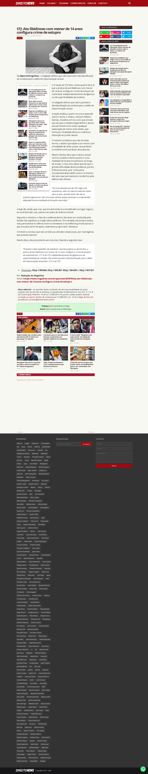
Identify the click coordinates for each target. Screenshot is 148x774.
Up (46, 450)
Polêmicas (35, 443)
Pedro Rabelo (21, 720)
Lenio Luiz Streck (30, 677)
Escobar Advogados (33, 511)
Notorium (20, 467)
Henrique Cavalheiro (23, 548)
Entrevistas (35, 481)
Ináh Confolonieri (22, 656)
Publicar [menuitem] (92, 3)
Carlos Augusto (31, 592)
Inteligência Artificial (23, 453)
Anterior (20, 432)
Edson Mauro (34, 616)
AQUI (51, 306)
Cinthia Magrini (33, 508)
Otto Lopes (39, 710)
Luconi (19, 558)
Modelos (27, 457)
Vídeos (19, 464)
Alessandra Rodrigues (24, 579)
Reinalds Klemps (44, 474)
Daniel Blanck (44, 508)
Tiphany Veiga (42, 751)
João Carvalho (45, 663)
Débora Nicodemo (33, 538)
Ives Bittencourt (22, 660)
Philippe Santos (21, 565)
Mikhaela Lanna (33, 704)
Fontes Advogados (40, 541)
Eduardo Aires (45, 616)
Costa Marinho (34, 602)
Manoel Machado (22, 497)
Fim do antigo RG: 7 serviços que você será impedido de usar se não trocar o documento (120, 128)
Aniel (47, 579)
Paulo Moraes (33, 717)
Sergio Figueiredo (22, 744)
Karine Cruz (32, 673)
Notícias (20, 38)
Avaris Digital (32, 585)
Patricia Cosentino (22, 714)
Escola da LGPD (44, 626)
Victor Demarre (33, 758)
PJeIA (47, 710)
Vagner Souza (31, 754)
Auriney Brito (21, 585)
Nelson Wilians (21, 562)
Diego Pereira (21, 612)
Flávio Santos (43, 636)
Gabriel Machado (44, 639)
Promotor (32, 724)
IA (31, 649)
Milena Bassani (21, 501)
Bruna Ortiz (33, 589)
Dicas (23, 447)
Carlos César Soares (23, 595)
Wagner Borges (45, 758)
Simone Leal (44, 744)
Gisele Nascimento (35, 643)
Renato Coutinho (29, 731)
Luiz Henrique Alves (33, 687)
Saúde (46, 460)
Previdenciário (33, 565)
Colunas (46, 595)
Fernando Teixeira (35, 633)
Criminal (40, 450)
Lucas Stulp (33, 683)
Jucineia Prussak (22, 494)
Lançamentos (21, 450)
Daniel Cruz (20, 511)
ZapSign (42, 761)
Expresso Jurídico (33, 629)
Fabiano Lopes (21, 484)
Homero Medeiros (22, 649)
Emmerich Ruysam (22, 622)
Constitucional (33, 599)
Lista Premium (40, 680)
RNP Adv (19, 727)
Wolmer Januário (22, 761)
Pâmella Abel (42, 724)
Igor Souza (20, 653)
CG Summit (20, 592)
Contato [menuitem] (102, 3)
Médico (33, 487)
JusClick (37, 670)
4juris (48, 575)
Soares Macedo (22, 747)
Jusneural (45, 670)
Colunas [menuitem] (51, 3)
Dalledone (44, 453)
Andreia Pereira (33, 528)
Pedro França (44, 717)
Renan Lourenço (22, 568)
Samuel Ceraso (42, 741)
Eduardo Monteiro (22, 619)
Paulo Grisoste (21, 717)
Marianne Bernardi (33, 697)
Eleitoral (37, 447)
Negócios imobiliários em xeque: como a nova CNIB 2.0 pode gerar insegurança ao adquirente (38, 113)
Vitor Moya (40, 575)
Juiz (31, 666)
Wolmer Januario (44, 467)
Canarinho (20, 535)
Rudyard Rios (21, 575)
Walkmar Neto (30, 504)
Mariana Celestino (22, 521)
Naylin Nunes (32, 707)
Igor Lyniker (36, 548)
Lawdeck (19, 677)
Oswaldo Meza (28, 710)
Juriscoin (19, 460)
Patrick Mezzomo (36, 714)
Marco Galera (34, 497)
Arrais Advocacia (34, 582)
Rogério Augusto (22, 737)
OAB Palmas (43, 707)
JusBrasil (43, 484)
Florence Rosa (21, 636)
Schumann (20, 477)
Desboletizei (21, 609)
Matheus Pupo (21, 700)
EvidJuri (19, 541)
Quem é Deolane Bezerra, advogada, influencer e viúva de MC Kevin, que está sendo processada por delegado (38, 175)
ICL (36, 649)
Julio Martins (46, 447)
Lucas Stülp (43, 683)
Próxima (91, 432)
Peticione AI (34, 521)
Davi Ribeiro (43, 535)
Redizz (19, 731)
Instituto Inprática (40, 653)
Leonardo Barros (43, 677)
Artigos (27, 443)
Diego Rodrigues (31, 467)
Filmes (48, 457)
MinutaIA (39, 558)
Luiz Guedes (21, 687)
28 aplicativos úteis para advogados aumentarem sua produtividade (38, 165)
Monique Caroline (22, 487)
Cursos (19, 457)
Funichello (20, 639)
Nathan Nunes (21, 707)
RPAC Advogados (30, 474)
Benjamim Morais (44, 585)
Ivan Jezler (44, 656)
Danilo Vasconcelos (34, 606)
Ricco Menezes (21, 572)
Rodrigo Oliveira (36, 734)
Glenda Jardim (21, 646)
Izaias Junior (33, 660)
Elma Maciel (46, 619)
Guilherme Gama (22, 518)
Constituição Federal (30, 294)
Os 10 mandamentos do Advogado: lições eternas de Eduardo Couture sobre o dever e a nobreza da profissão (38, 93)
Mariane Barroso (29, 558)
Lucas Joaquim (45, 555)
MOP (43, 687)
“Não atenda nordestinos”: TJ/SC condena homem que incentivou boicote (53, 364)
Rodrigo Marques (22, 734)
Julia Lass (37, 666)
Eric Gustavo (21, 626)
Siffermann (31, 575)
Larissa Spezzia (21, 555)
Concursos (31, 450)
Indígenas (29, 653)
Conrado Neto (21, 599)
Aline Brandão (42, 504)
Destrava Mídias (32, 609)
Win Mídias (41, 524)
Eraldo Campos (36, 622)
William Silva (21, 491)
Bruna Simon (43, 589)
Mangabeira (43, 464)
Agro (25, 464)
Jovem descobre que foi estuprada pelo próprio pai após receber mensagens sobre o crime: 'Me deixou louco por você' (119, 82)
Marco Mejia (46, 690)
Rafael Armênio (39, 727)
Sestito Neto (34, 744)
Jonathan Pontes (22, 663)
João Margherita (22, 666)
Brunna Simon (21, 508)
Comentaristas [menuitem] (77, 3)
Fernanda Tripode (38, 457)
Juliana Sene (36, 551)
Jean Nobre (43, 660)
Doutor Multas (45, 612)
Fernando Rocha (22, 633)
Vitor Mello (20, 504)
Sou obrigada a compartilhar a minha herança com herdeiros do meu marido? (121, 101)
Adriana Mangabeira (23, 481)
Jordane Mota (34, 663)
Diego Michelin (44, 609)
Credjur (29, 491)
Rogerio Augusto (34, 572)
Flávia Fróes (32, 636)
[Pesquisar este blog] (68, 444)
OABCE (19, 710)
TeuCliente (20, 751)
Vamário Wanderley (29, 524)
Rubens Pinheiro (22, 741)
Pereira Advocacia (34, 720)
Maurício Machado (34, 700)
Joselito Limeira (33, 484)
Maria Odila (20, 697)
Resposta (47, 568)
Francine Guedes (22, 545)
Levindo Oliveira (22, 680)
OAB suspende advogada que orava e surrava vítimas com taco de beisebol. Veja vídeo (120, 92)
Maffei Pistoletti (21, 690)
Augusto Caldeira (22, 531)
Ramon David (45, 565)
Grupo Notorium (34, 646)
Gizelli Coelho (33, 514)
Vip (18, 447)
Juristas (30, 670)
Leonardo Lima (34, 555)
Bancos (32, 531)
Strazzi (30, 447)
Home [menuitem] (42, 3)
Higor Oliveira (32, 470)
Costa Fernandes (22, 602)
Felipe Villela (28, 541)
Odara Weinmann (34, 562)
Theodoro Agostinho (35, 501)
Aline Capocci (21, 528)
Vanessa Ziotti (21, 758)
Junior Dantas (21, 670)
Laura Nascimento (44, 673)
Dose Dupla (20, 538)
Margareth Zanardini (37, 693)
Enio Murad (44, 538)
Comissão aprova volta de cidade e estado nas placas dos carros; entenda (38, 185)
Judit (31, 494)
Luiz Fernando (39, 494)
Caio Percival (42, 531)
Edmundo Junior (22, 616)
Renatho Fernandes (36, 568)
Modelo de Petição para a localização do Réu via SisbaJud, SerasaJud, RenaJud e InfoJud (38, 156)
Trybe (19, 524)
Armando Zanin (22, 582)
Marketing (35, 453)
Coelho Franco (36, 595)
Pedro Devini (46, 562)
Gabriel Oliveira (22, 514)
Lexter (32, 680)
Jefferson (20, 474)
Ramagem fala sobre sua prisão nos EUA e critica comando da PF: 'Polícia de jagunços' (29, 364)
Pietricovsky (44, 521)
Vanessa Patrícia (44, 754)
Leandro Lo (42, 470)
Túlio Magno (21, 754)
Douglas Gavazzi (33, 612)
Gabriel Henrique (31, 639)
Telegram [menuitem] (63, 3)
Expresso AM (21, 629)
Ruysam (32, 741)
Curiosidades (45, 443)
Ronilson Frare (34, 737)
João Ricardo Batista (23, 551)
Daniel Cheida (21, 606)
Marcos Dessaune (22, 693)
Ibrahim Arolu (44, 649)
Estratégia (38, 491)
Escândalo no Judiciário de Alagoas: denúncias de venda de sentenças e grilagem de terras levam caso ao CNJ (38, 134)
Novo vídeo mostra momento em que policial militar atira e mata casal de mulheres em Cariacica (38, 103)
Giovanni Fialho (21, 643)
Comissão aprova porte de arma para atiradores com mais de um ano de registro (120, 110)
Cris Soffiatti (33, 464)
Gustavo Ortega (35, 545)
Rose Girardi (46, 737)
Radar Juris (28, 727)
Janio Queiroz (34, 518)
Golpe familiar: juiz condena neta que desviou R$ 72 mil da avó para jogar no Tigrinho (29, 337)
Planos (40, 487)
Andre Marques (38, 579)
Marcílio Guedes (36, 460)
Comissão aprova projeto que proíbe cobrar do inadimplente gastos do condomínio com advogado (81, 365)
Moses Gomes (45, 704)
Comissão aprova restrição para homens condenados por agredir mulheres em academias (55, 337)
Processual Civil (22, 724)
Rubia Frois (45, 572)
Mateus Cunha (45, 697)
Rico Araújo (40, 731)
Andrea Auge (21, 470)
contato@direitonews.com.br (41, 299)
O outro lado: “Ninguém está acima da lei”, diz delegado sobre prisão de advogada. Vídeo (81, 338)
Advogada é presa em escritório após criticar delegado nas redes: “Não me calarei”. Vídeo (38, 123)
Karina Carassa (21, 673)
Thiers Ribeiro (30, 751)
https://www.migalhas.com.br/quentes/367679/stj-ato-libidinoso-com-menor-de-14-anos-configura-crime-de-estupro (54, 280)
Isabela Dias (34, 656)
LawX (43, 518)
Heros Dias (45, 646)
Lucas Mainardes (22, 683)
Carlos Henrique (31, 535)
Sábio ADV (45, 747)
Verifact (47, 487)
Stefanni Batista (34, 747)
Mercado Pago (21, 704)
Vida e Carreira (30, 477)
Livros (27, 460)
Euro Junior (45, 481)
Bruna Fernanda (22, 589)
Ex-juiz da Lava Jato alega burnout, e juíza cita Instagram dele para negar (120, 119)
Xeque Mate (33, 761)
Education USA (35, 619)
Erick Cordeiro (31, 626)
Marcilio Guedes (34, 690)
